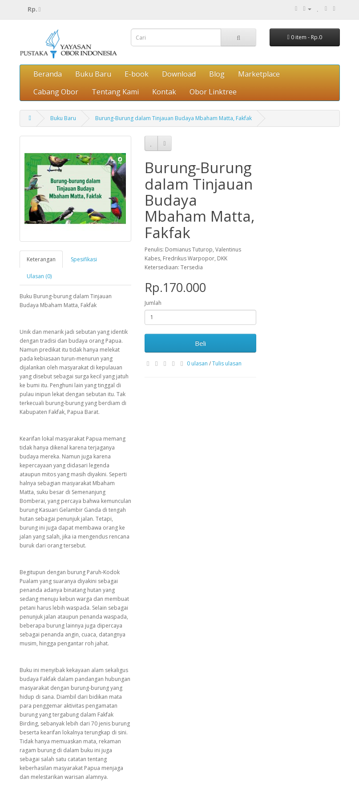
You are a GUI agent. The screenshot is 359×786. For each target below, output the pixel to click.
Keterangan (41, 259)
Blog (217, 74)
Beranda (47, 74)
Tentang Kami (115, 92)
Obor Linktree (213, 92)
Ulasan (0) (39, 276)
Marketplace (259, 74)
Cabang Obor (55, 92)
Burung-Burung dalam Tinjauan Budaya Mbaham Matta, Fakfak (173, 118)
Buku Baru (93, 74)
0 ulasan (197, 363)
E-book (137, 74)
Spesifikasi (84, 259)
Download (179, 74)
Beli (200, 343)
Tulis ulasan (227, 363)
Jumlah (153, 303)
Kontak (164, 92)
